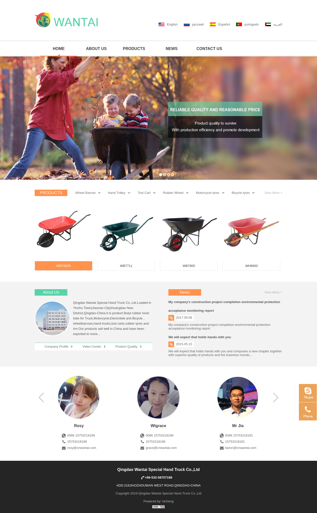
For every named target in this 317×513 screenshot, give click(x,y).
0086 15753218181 (239, 435)
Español (224, 24)
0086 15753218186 (159, 435)
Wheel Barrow (85, 193)
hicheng (168, 501)
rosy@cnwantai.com (81, 448)
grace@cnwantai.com (161, 448)
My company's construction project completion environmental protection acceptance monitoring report (224, 306)
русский (198, 24)
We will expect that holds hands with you (199, 337)
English (172, 24)
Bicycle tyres (241, 193)
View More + (273, 193)
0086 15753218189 (81, 435)
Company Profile (56, 346)
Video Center (91, 346)
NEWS (172, 49)
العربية (277, 24)
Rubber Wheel (173, 193)
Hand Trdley (116, 193)
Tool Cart (144, 193)
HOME (59, 49)
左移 (269, 397)
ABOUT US (96, 49)
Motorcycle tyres (207, 193)
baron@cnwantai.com (240, 448)
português (251, 24)
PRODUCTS (134, 49)
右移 (48, 397)
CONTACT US (209, 49)
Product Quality (126, 346)
